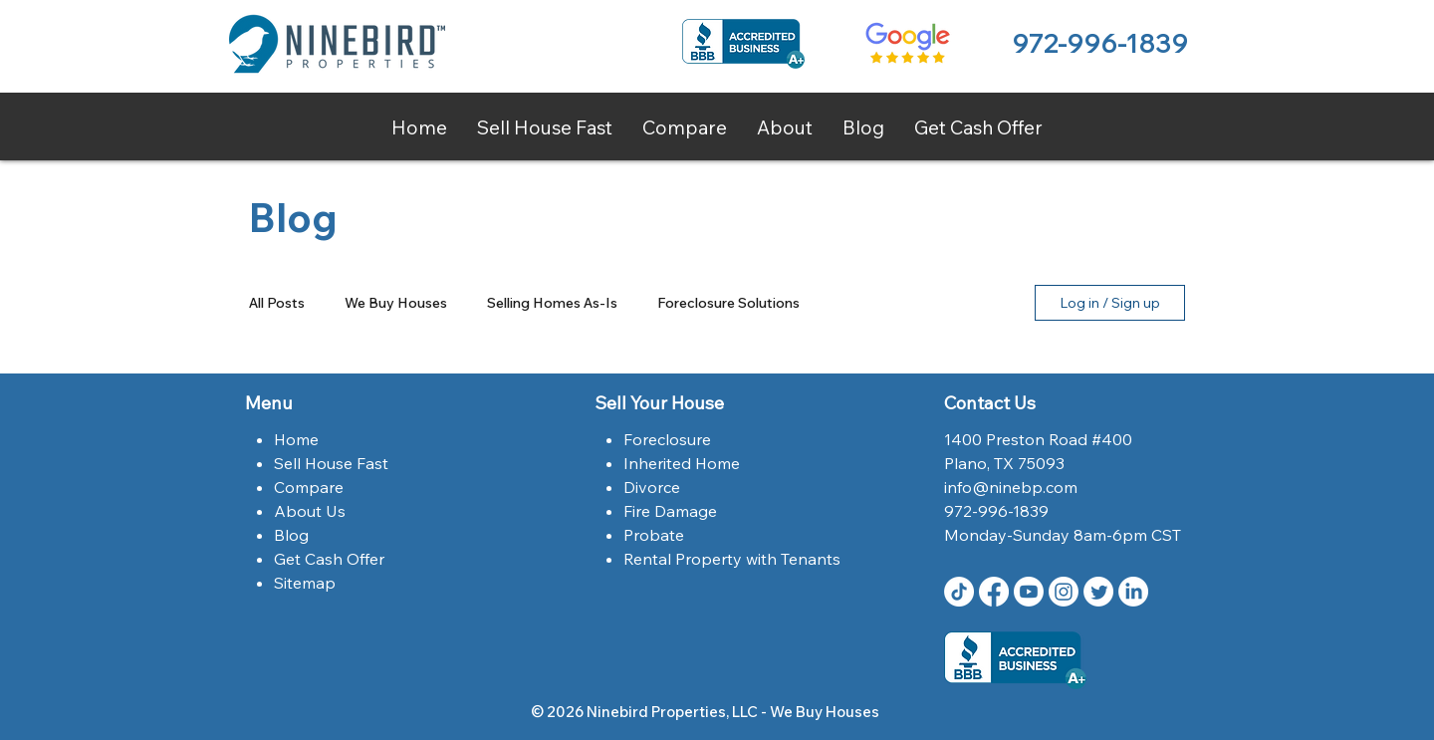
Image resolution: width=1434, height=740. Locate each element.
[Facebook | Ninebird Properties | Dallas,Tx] (994, 592)
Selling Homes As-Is (552, 303)
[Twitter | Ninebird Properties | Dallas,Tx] (1098, 592)
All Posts (277, 303)
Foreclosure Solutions (728, 303)
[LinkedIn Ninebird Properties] (1133, 592)
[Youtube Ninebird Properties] (1029, 592)
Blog (291, 535)
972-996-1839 (1100, 43)
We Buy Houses (396, 303)
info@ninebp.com (1010, 487)
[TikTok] (959, 592)
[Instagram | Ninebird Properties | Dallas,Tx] (1063, 592)
